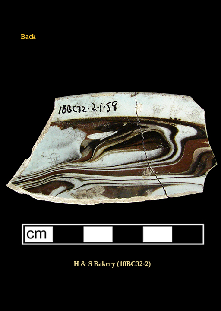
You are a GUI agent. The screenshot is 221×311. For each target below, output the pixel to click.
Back (28, 36)
